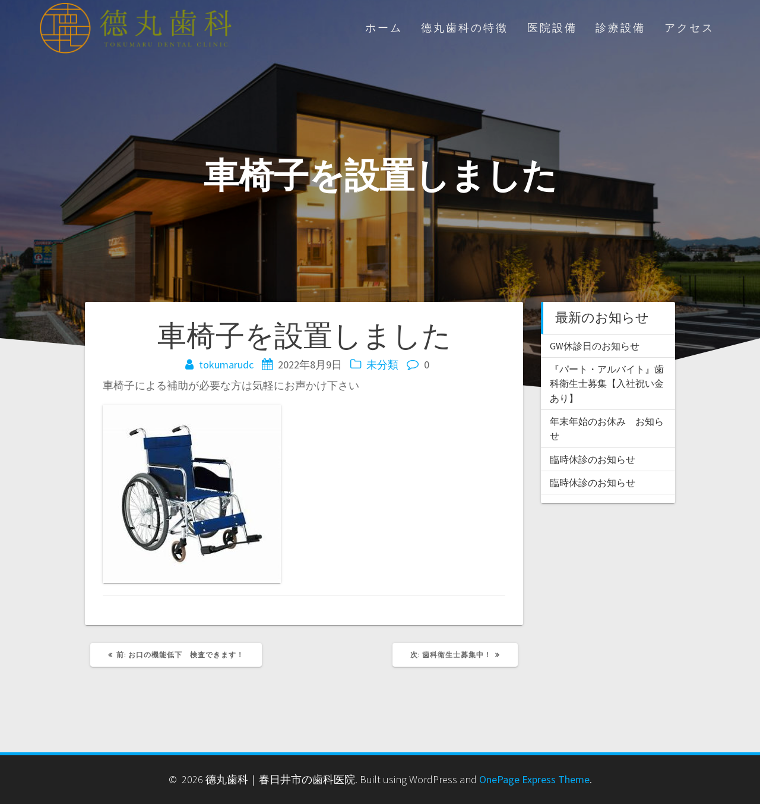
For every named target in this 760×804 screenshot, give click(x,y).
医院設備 (552, 28)
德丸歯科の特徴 (464, 28)
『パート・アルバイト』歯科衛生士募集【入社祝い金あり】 (607, 383)
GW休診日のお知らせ (594, 346)
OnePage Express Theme (534, 779)
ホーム (384, 28)
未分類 (382, 364)
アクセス (689, 28)
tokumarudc (226, 364)
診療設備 (620, 28)
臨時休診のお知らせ (592, 459)
